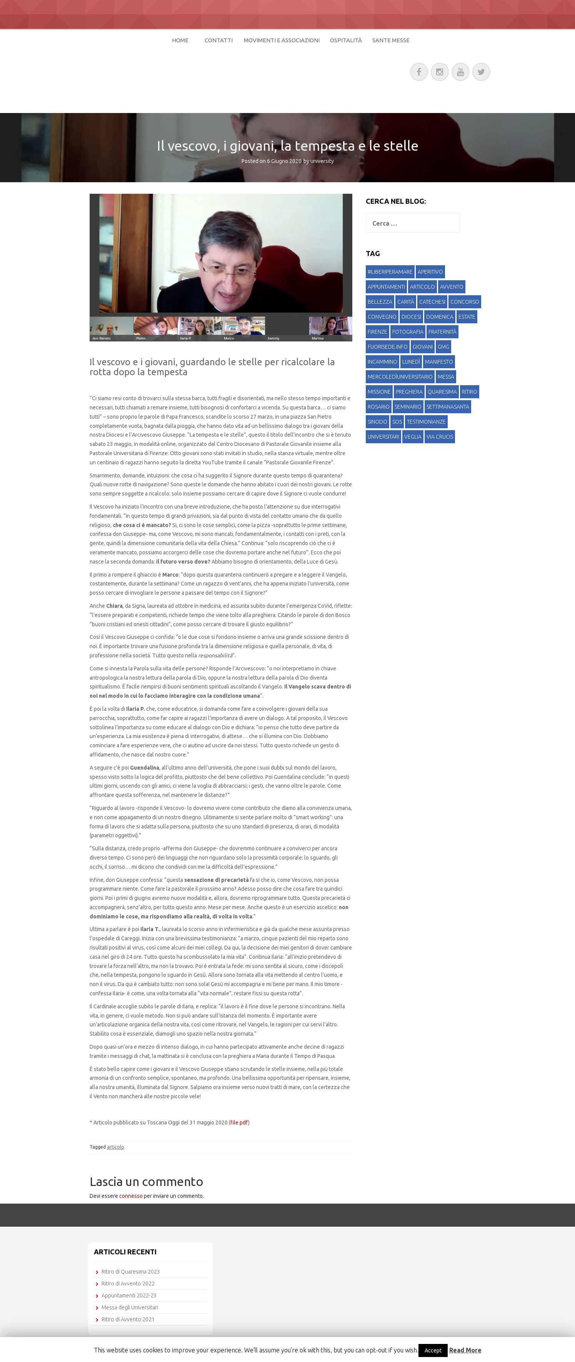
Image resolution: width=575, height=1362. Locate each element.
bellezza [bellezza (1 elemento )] (380, 302)
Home (180, 40)
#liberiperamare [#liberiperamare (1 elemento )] (390, 272)
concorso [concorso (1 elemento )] (464, 302)
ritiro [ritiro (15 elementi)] (469, 392)
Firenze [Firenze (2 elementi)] (377, 332)
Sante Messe (391, 40)
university (322, 161)
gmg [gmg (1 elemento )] (443, 347)
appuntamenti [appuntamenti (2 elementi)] (386, 287)
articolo (115, 1146)
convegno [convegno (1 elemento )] (382, 317)
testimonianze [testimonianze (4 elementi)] (426, 422)
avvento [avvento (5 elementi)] (451, 287)
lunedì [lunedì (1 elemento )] (411, 362)
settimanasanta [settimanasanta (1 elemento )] (448, 407)
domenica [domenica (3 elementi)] (439, 317)
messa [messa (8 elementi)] (446, 377)
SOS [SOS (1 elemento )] (397, 422)
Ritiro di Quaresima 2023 (131, 1272)
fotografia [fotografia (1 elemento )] (407, 332)
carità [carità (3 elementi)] (405, 302)
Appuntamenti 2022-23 (129, 1295)
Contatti (219, 40)
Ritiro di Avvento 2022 (128, 1284)
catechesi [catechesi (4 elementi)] (432, 302)
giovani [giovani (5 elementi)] (423, 347)
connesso (131, 1196)
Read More (465, 1350)
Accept (433, 1350)
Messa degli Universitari (130, 1307)
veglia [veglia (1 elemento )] (413, 437)
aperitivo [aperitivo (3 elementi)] (430, 272)
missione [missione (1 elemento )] (379, 392)
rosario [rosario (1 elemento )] (379, 407)
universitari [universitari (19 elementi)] (383, 437)
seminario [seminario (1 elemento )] (408, 407)
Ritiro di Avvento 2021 (128, 1319)
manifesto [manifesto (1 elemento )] (439, 362)
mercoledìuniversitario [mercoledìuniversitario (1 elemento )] (400, 377)
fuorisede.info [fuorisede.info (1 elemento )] (388, 347)
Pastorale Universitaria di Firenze (215, 70)
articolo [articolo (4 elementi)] (422, 287)
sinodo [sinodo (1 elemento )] (377, 422)
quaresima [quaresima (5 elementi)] (442, 392)
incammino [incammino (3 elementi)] (382, 362)
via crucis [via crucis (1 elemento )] (440, 437)
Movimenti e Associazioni (282, 40)
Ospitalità (346, 40)
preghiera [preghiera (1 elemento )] (409, 392)
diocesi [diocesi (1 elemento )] (411, 317)
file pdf (239, 1122)
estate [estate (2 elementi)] (466, 317)
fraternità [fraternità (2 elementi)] (442, 332)
